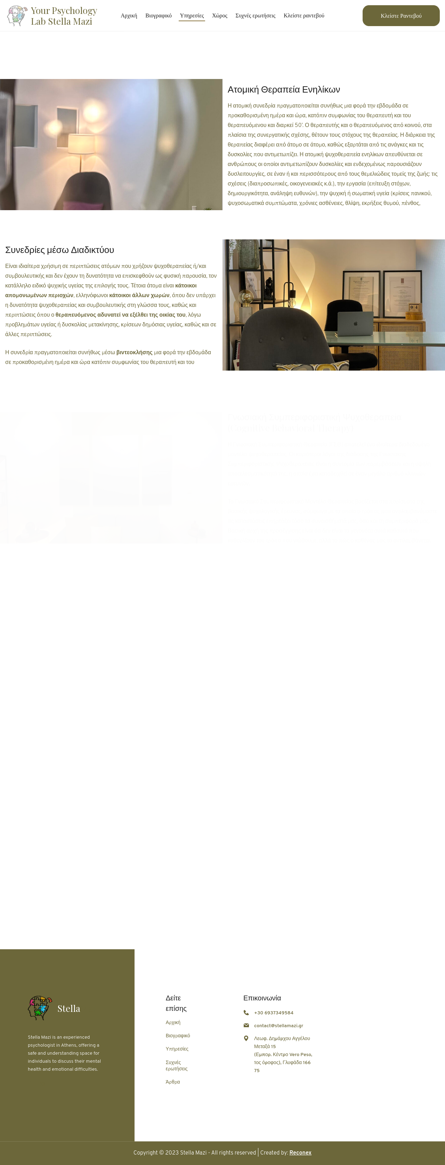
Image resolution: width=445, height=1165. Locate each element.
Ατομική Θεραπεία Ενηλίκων (284, 89)
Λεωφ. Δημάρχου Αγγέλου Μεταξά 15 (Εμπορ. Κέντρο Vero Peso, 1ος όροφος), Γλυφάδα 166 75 (283, 1055)
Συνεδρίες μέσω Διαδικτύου (59, 250)
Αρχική (173, 1023)
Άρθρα (173, 1082)
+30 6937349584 (273, 1013)
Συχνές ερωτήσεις (177, 1066)
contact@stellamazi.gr (278, 1026)
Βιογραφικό (178, 1036)
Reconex (301, 1153)
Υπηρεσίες (177, 1049)
